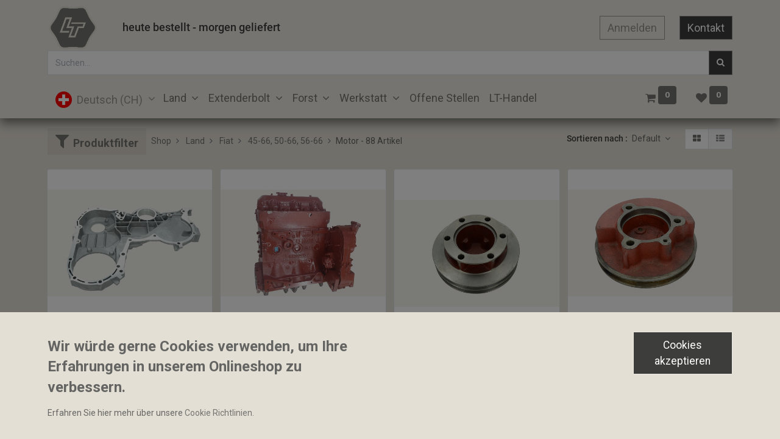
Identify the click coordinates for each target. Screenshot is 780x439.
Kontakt (706, 27)
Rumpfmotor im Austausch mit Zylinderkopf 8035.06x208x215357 (303, 327)
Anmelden (632, 27)
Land (195, 141)
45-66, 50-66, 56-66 (285, 141)
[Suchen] (720, 63)
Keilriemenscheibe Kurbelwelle (633, 327)
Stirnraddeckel (80, 327)
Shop (161, 141)
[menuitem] (444, 97)
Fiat (226, 141)
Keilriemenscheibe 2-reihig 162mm (467, 348)
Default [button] (647, 138)
